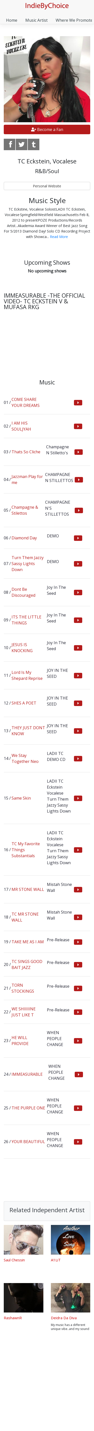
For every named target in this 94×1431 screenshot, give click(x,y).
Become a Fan (47, 129)
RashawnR (13, 1317)
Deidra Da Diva (64, 1317)
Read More (59, 236)
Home (11, 20)
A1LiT (56, 1259)
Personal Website (47, 186)
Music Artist (36, 20)
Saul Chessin (14, 1259)
